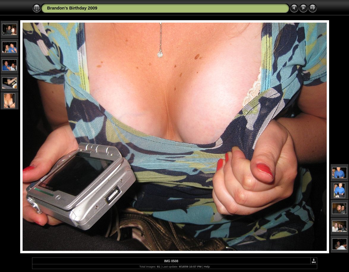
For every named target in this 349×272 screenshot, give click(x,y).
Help (207, 266)
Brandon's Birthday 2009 (72, 8)
